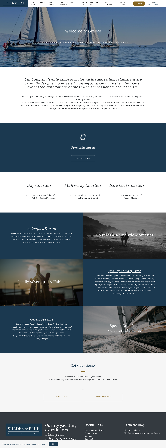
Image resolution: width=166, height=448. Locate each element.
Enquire (139, 3)
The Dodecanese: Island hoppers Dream (142, 433)
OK (53, 444)
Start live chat (104, 397)
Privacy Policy (91, 433)
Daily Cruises (52, 3)
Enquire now (62, 397)
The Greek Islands (94, 3)
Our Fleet (33, 3)
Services (43, 2)
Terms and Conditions (95, 430)
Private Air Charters (122, 3)
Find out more (83, 158)
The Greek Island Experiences (67, 3)
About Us (84, 3)
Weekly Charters (108, 3)
